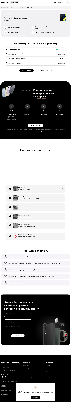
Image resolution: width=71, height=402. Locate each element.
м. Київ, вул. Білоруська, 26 (9, 381)
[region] (35, 57)
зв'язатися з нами (17, 335)
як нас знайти (44, 70)
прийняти (35, 397)
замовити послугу (26, 70)
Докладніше (20, 394)
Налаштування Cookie (6, 390)
